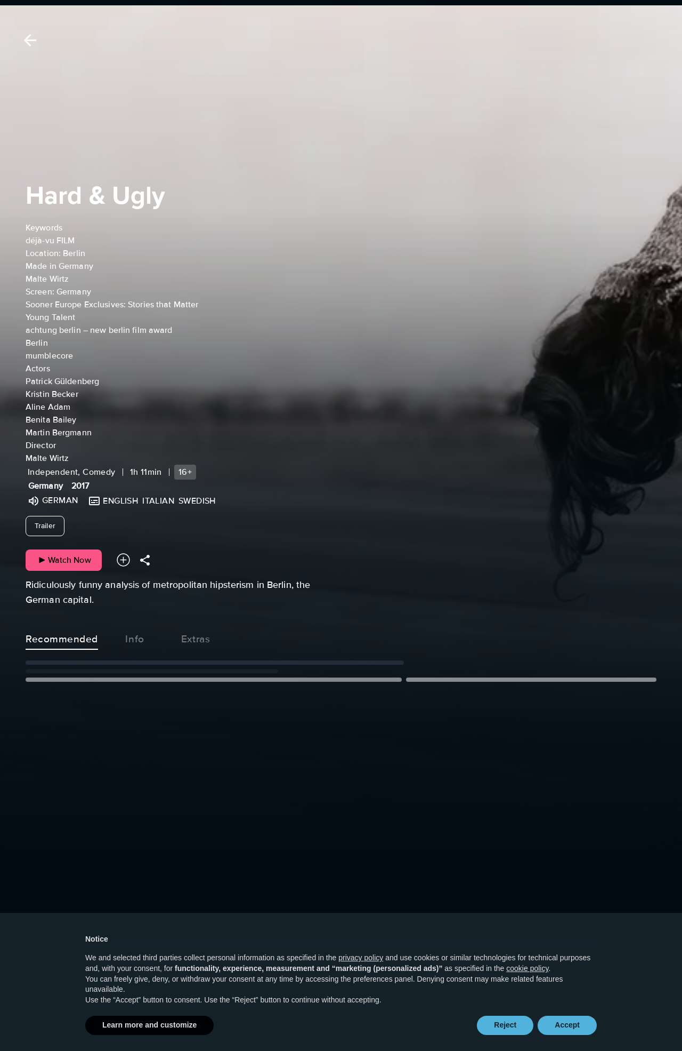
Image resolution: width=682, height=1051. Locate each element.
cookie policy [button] (527, 989)
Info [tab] (135, 637)
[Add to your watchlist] (123, 560)
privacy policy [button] (360, 978)
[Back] (28, 40)
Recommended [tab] (62, 637)
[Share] (145, 560)
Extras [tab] (196, 637)
